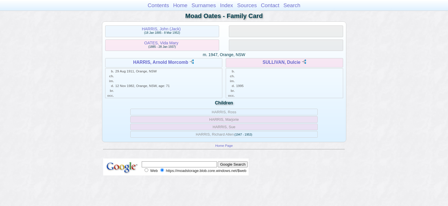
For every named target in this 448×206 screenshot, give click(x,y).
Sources (247, 5)
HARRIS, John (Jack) (161, 29)
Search (291, 5)
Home (180, 5)
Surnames (203, 5)
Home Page (224, 145)
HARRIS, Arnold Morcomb (160, 62)
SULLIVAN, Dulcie (281, 62)
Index (226, 5)
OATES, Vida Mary (161, 43)
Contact (270, 5)
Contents (158, 5)
